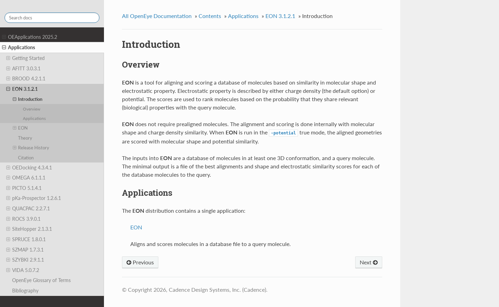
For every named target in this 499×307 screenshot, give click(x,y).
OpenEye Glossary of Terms (41, 280)
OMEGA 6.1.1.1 (25, 178)
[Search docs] (52, 17)
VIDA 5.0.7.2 (22, 270)
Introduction (28, 99)
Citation (26, 157)
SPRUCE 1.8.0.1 (26, 239)
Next (369, 262)
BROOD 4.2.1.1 (25, 79)
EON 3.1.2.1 (22, 89)
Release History (31, 147)
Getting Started (25, 58)
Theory (25, 138)
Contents (210, 15)
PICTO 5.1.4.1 (24, 188)
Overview (31, 108)
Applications (18, 47)
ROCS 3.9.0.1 (23, 219)
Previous (140, 262)
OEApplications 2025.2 (29, 37)
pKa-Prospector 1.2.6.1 (33, 198)
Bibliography (25, 290)
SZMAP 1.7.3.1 (25, 250)
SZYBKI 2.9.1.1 (25, 260)
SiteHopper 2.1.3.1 (29, 229)
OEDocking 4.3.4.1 (29, 168)
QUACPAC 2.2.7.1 (28, 208)
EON (20, 128)
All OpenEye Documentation (157, 15)
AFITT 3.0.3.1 (23, 68)
